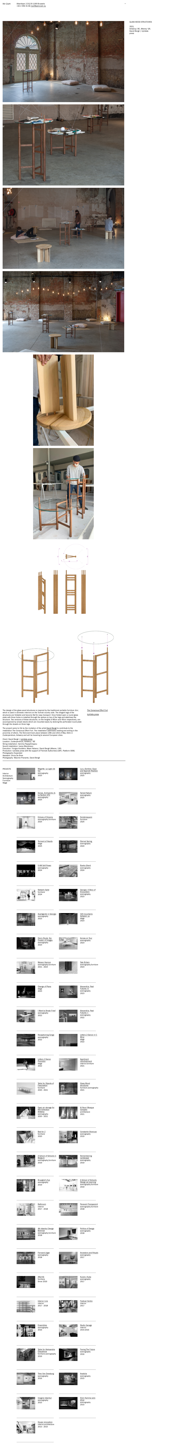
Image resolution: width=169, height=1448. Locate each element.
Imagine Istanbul (45, 1398)
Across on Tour (86, 938)
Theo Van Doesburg (46, 1374)
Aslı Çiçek (7, 4)
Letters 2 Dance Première (44, 1060)
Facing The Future (87, 1349)
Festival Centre (86, 1301)
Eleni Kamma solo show (87, 1399)
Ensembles (42, 1325)
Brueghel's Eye (44, 1180)
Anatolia (83, 1374)
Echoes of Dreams (45, 817)
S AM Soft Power (44, 865)
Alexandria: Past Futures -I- (87, 1012)
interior (6, 774)
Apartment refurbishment (86, 1060)
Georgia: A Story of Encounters (88, 891)
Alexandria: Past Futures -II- (87, 988)
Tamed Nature (86, 793)
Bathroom (42, 1204)
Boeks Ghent (85, 865)
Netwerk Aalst (43, 890)
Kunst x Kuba (85, 1277)
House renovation (45, 1422)
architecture (8, 776)
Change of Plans (44, 987)
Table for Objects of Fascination (46, 1084)
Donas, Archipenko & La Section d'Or (46, 794)
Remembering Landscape (86, 1157)
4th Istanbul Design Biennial (46, 1230)
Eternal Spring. (86, 841)
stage (5, 783)
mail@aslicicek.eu (38, 6)
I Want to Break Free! (47, 1011)
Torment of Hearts (45, 841)
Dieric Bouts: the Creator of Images (45, 939)
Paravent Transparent (89, 1204)
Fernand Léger (44, 1253)
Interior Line (43, 1301)
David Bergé (52, 728)
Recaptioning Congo (46, 1035)
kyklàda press (26, 739)
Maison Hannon (44, 962)
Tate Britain (85, 962)
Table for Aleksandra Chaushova (46, 1351)
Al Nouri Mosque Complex (87, 1109)
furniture (6, 781)
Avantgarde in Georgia (47, 914)
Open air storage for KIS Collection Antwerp (46, 1110)
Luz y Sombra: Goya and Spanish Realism (89, 770)
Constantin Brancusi (88, 1132)
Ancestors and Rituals (89, 1253)
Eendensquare (86, 817)
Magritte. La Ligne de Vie (46, 770)
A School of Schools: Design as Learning (88, 1181)
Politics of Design (87, 1229)
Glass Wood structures (85, 1084)
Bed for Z (41, 1132)
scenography (8, 778)
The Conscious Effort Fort (97, 710)
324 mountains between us (86, 915)
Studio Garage (86, 1325)
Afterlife (41, 1277)
